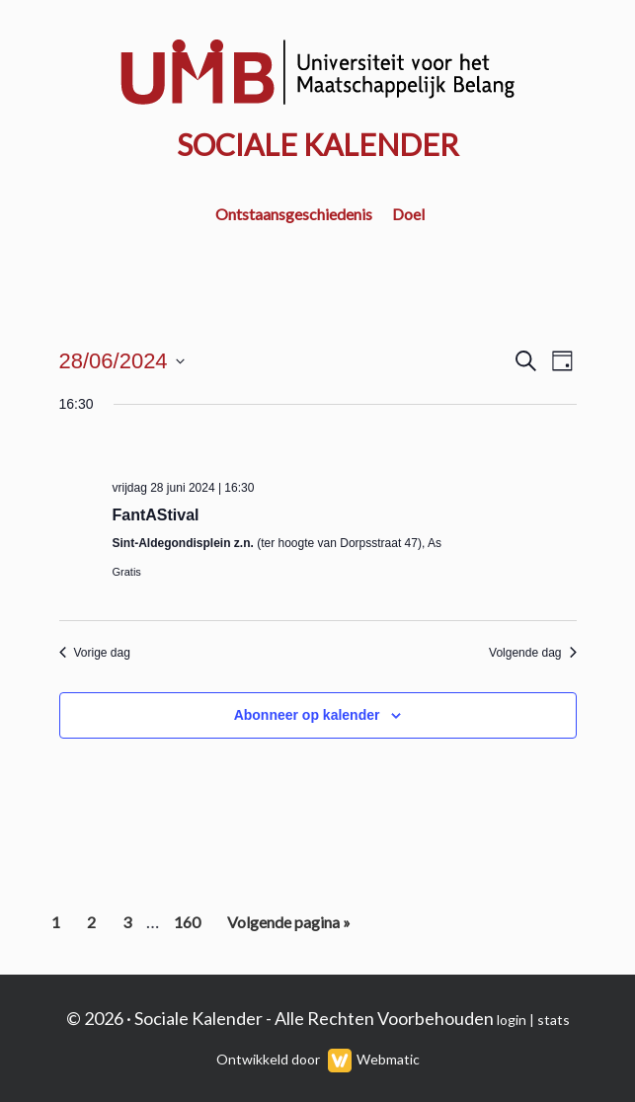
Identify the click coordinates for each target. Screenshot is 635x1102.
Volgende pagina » (288, 925)
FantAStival (156, 515)
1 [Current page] (61, 925)
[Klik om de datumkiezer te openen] (122, 361)
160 (189, 925)
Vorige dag (94, 653)
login (511, 1019)
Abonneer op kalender (307, 715)
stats (553, 1019)
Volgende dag (532, 653)
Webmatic (388, 1059)
